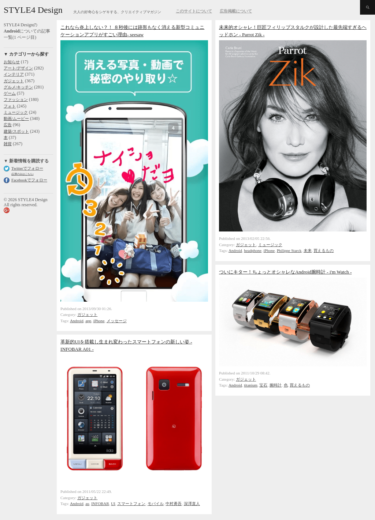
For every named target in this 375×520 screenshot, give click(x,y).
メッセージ (117, 321)
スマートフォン (131, 503)
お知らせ (12, 62)
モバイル (156, 503)
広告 (8, 125)
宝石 (263, 385)
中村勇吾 (174, 503)
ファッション (16, 99)
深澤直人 (192, 503)
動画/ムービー (16, 118)
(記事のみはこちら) (22, 174)
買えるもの (323, 250)
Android (76, 321)
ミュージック (16, 112)
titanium (250, 385)
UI (113, 503)
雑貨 (8, 144)
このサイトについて (194, 11)
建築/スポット (16, 131)
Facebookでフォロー (29, 180)
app (88, 321)
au (87, 503)
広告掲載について (236, 11)
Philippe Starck (289, 250)
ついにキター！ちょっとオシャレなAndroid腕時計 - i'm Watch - (285, 272)
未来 (308, 250)
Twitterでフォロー (27, 168)
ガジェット (14, 81)
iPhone (99, 321)
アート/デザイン (18, 68)
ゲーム (10, 93)
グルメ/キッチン (18, 87)
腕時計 (276, 385)
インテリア (14, 74)
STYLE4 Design (33, 10)
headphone (252, 250)
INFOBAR (100, 503)
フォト (10, 106)
